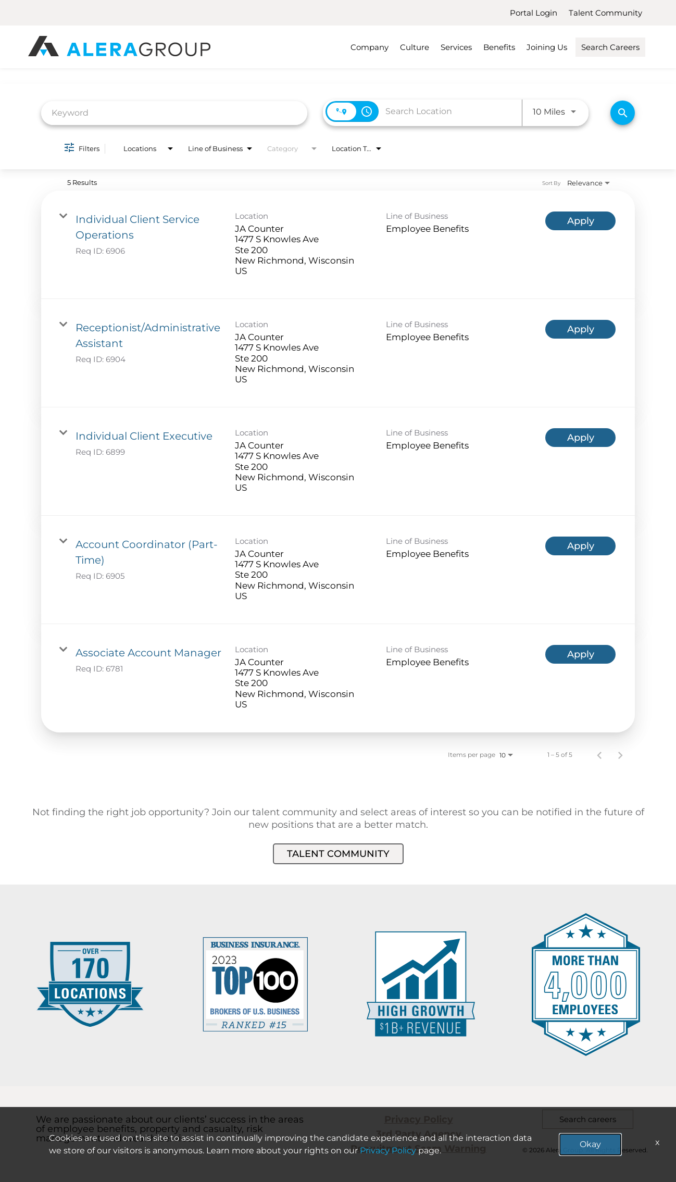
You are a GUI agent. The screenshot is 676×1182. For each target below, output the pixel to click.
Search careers (587, 1119)
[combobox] (174, 113)
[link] (338, 245)
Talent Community (605, 13)
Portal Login (533, 13)
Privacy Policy (418, 1119)
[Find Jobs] (622, 113)
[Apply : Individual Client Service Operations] (580, 220)
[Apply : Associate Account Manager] (580, 654)
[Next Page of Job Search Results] (620, 754)
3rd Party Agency (418, 1134)
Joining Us (547, 47)
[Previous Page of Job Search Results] (599, 754)
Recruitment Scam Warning (418, 1148)
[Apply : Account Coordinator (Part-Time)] (580, 546)
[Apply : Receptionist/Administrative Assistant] (580, 329)
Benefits (499, 47)
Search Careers (610, 47)
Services (456, 47)
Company (369, 47)
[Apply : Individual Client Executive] (580, 437)
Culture (414, 47)
